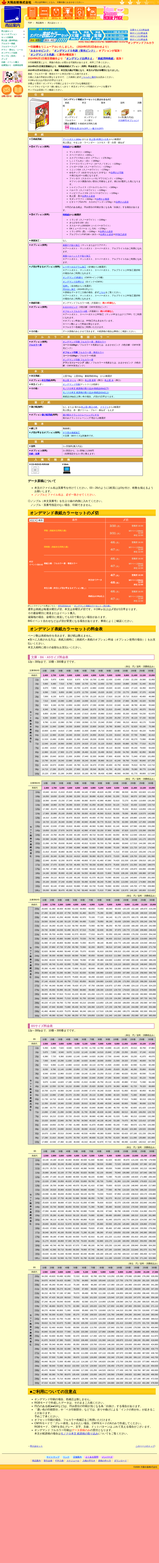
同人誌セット (7, 31)
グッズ (4, 59)
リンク (66, 1457)
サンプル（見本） (9, 56)
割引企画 (48, 1460)
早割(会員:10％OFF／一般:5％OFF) (87, 128)
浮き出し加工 (69, 289)
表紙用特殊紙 (105, 58)
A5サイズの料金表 (139, 36)
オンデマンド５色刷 (42, 54)
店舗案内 (77, 1457)
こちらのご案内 (88, 77)
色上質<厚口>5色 (89, 407)
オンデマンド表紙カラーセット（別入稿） (92, 606)
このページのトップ (145, 1446)
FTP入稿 (59, 1460)
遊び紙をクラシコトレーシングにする (81, 415)
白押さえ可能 (117, 172)
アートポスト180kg (72, 139)
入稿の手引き (88, 1460)
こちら (102, 292)
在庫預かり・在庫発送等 (12, 65)
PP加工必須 (121, 234)
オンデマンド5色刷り (73, 277)
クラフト (104, 407)
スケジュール (73, 1460)
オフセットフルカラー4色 (75, 311)
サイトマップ (53, 1457)
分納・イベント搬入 (10, 62)
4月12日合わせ (64, 606)
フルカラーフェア (9, 47)
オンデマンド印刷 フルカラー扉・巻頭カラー (84, 342)
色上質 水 (109, 380)
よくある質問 (91, 1457)
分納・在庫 (34, 453)
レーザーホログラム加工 (74, 267)
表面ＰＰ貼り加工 (71, 245)
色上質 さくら (69, 380)
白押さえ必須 (88, 196)
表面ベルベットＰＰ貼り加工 (76, 256)
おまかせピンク (39, 50)
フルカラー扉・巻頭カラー (83, 352)
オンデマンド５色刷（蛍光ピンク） (75, 50)
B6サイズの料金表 (139, 33)
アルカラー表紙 (8, 43)
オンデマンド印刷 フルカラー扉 (78, 359)
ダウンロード (120, 1460)
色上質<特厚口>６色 (99, 139)
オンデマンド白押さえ (79, 58)
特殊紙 (66, 147)
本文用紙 (46, 380)
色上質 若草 (90, 380)
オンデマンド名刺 (9, 53)
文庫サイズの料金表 (139, 30)
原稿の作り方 (104, 1460)
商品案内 (40, 23)
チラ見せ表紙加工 (71, 432)
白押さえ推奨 (102, 199)
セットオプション (9, 34)
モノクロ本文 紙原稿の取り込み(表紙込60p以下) (86, 388)
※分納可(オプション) (128, 120)
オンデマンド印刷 (71, 384)
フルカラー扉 (35, 345)
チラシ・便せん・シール (12, 50)
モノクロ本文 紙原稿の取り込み (79, 1433)
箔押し (66, 286)
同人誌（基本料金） (10, 40)
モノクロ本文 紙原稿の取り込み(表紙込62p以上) (86, 392)
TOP (30, 23)
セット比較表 (7, 37)
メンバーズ (107, 1457)
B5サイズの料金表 (139, 39)
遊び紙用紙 (47, 414)
